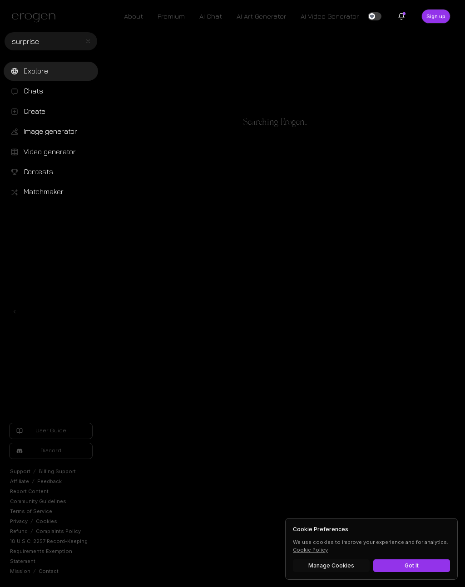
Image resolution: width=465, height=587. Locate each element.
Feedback (49, 481)
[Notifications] (401, 16)
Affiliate (19, 481)
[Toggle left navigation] (14, 312)
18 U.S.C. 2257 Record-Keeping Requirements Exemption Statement (49, 551)
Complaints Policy (58, 531)
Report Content (29, 491)
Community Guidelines (38, 501)
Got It (412, 565)
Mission (20, 571)
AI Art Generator (261, 16)
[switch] (374, 16)
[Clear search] (88, 41)
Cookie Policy (310, 550)
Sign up (435, 16)
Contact (49, 571)
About (133, 16)
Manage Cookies (331, 565)
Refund (19, 531)
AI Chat (210, 16)
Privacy (19, 521)
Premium (171, 16)
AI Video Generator (330, 16)
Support (20, 471)
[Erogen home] (36, 17)
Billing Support (57, 471)
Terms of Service (31, 511)
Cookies (46, 521)
